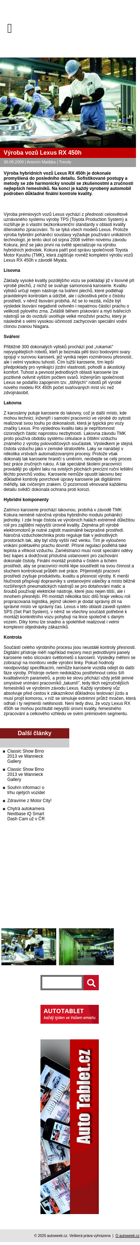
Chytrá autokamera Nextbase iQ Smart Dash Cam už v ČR (26, 813)
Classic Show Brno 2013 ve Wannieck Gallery (25, 756)
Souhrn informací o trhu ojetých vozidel (26, 790)
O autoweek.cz (128, 1236)
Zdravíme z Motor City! (29, 800)
